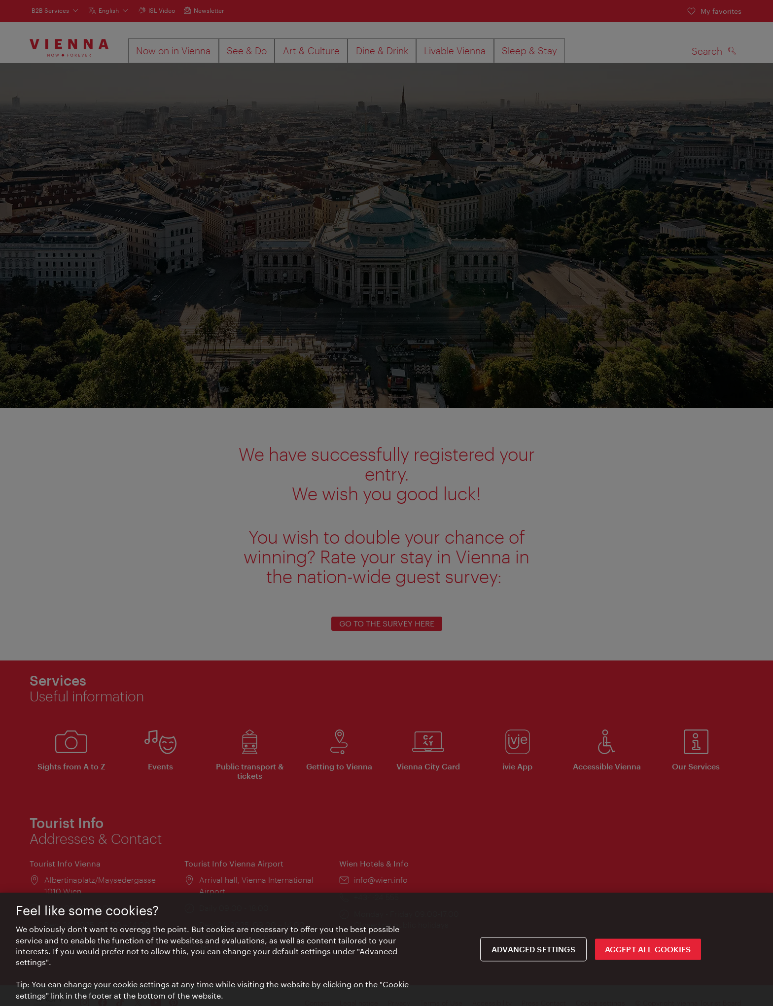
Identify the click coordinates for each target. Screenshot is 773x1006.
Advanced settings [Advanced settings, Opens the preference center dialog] (533, 950)
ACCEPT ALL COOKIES (648, 950)
